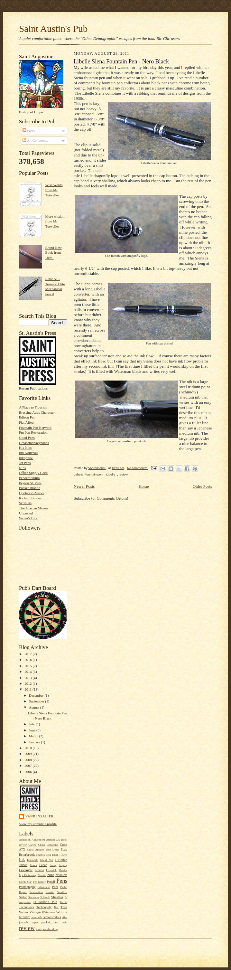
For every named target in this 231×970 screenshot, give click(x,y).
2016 (28, 660)
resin (64, 922)
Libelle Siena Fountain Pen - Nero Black (121, 61)
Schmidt (45, 897)
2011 (28, 689)
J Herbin (61, 860)
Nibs (22, 468)
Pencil (51, 881)
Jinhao (23, 865)
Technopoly (43, 907)
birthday (24, 917)
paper (35, 922)
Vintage (35, 912)
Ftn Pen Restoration (33, 432)
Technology (26, 907)
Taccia (63, 902)
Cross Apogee (35, 849)
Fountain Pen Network (35, 427)
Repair (23, 892)
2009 (28, 754)
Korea (33, 865)
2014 (28, 671)
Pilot (55, 887)
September (37, 701)
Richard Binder (30, 498)
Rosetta (50, 892)
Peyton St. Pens (30, 483)
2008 (28, 760)
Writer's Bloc (28, 518)
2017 (28, 654)
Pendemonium (29, 478)
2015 (28, 666)
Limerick (51, 870)
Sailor (23, 897)
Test (56, 907)
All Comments (35, 140)
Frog (48, 854)
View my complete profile (38, 824)
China (41, 844)
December (37, 695)
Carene (32, 844)
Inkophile (26, 458)
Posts (29, 131)
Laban (43, 865)
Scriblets (25, 503)
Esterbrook (27, 854)
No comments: (137, 468)
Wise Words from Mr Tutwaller (53, 190)
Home (144, 486)
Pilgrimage (44, 887)
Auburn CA (53, 839)
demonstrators (51, 917)
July (32, 724)
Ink (22, 859)
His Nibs (25, 447)
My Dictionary (27, 875)
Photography (27, 887)
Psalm (63, 887)
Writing (61, 912)
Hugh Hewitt (59, 854)
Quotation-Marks (31, 493)
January (35, 742)
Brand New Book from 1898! (53, 252)
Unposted (26, 513)
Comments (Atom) (112, 498)
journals (23, 922)
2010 (28, 748)
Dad (48, 849)
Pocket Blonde (29, 488)
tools (39, 929)
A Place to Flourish (33, 407)
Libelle (39, 870)
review (27, 928)
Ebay (63, 849)
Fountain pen (94, 474)
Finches (40, 854)
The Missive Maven (33, 508)
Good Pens (27, 437)
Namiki (42, 875)
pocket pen (50, 922)
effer (64, 917)
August (34, 707)
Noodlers (61, 875)
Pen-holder (39, 881)
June (32, 730)
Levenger (25, 870)
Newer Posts (84, 486)
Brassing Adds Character (37, 412)
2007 (28, 766)
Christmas (52, 844)
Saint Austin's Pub (53, 29)
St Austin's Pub (45, 902)
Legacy (63, 865)
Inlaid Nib (46, 860)
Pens (61, 881)
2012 (28, 683)
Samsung (33, 897)
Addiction (25, 839)
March (34, 736)
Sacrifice (62, 892)
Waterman (48, 912)
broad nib (36, 917)
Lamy (53, 865)
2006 (28, 772)
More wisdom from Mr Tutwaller (55, 221)
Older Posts (202, 486)
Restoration (36, 892)
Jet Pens (25, 463)
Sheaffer (57, 897)
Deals (55, 849)
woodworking (50, 929)
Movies (63, 870)
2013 (28, 678)
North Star (25, 881)
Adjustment (38, 839)
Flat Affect (26, 422)
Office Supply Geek (33, 473)
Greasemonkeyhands (34, 443)
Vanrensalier (39, 816)
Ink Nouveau (28, 453)
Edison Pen (27, 417)
